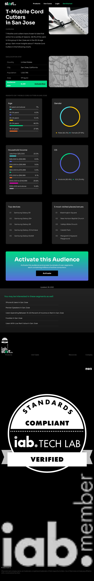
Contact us (71, 369)
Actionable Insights (12, 381)
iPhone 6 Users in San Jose (17, 302)
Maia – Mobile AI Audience (15, 358)
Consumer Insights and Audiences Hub (45, 358)
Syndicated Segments (13, 369)
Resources (73, 355)
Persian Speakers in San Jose (18, 308)
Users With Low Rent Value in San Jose (22, 323)
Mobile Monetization (39, 369)
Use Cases (48, 4)
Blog (69, 362)
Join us (88, 362)
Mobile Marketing (37, 366)
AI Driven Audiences (12, 366)
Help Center (71, 373)
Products (36, 4)
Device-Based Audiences (14, 362)
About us (88, 358)
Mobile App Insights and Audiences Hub (46, 362)
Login (57, 4)
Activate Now (40, 84)
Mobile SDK (9, 377)
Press (87, 366)
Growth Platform (11, 373)
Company (88, 355)
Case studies (72, 358)
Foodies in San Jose (14, 318)
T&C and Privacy (73, 366)
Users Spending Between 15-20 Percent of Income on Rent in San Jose (35, 313)
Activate (47, 273)
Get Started (67, 4)
